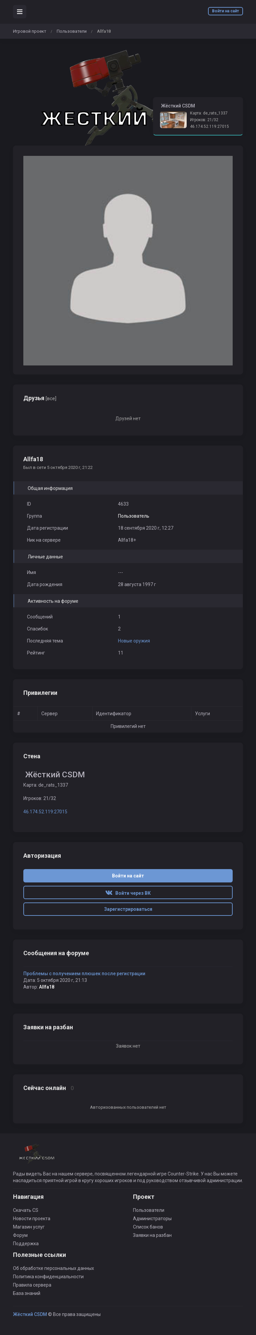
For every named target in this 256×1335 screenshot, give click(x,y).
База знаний (26, 1293)
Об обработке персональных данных (53, 1268)
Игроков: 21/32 (204, 119)
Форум (20, 1235)
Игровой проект (29, 31)
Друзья (39, 398)
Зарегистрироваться (128, 909)
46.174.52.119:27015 (209, 126)
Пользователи (72, 31)
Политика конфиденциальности (48, 1276)
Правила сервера (32, 1285)
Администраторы (152, 1218)
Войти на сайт (225, 11)
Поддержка (26, 1243)
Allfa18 (46, 987)
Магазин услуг (29, 1227)
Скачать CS (25, 1210)
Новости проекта (31, 1218)
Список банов (148, 1227)
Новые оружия (134, 640)
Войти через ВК (128, 893)
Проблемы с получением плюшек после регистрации (84, 973)
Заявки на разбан (152, 1235)
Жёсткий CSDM (30, 1314)
